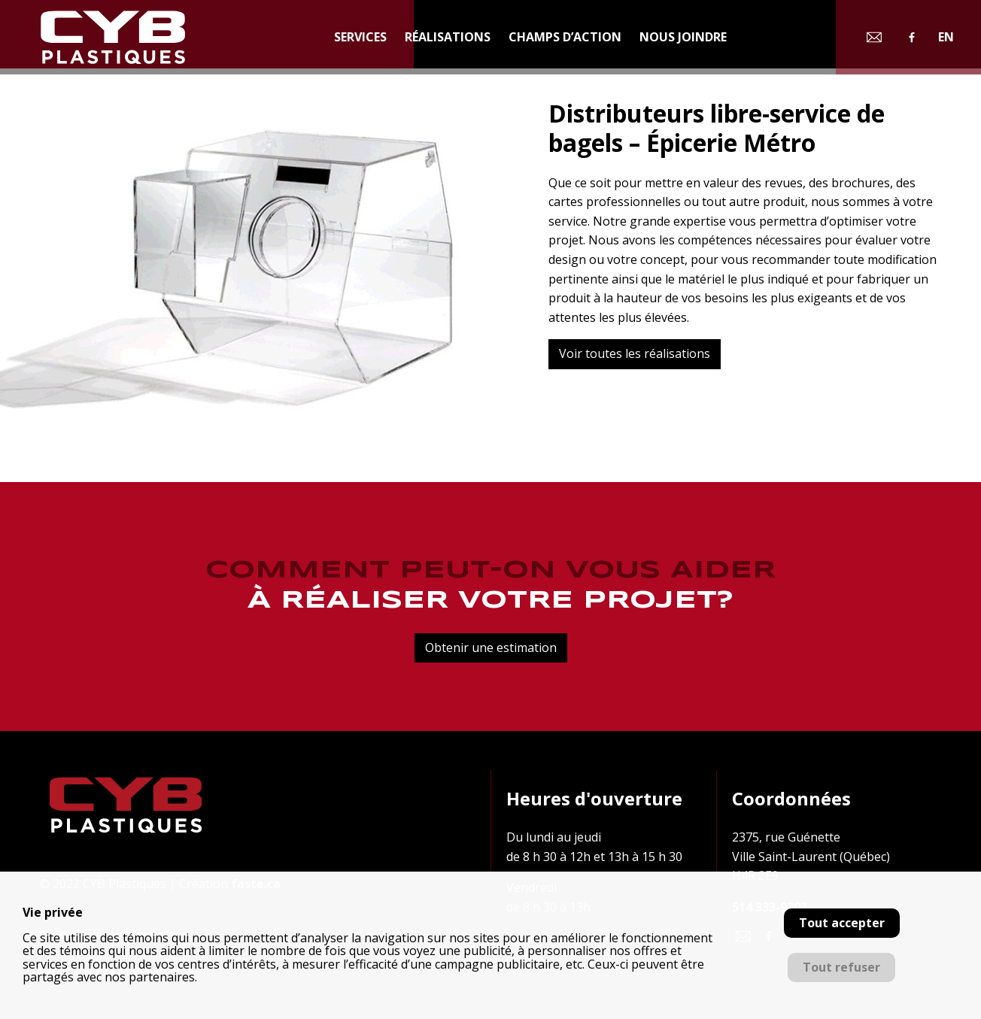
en (946, 37)
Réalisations (447, 37)
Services (360, 37)
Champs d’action (565, 37)
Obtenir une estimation (491, 647)
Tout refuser (841, 967)
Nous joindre (683, 37)
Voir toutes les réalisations (634, 353)
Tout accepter (842, 922)
